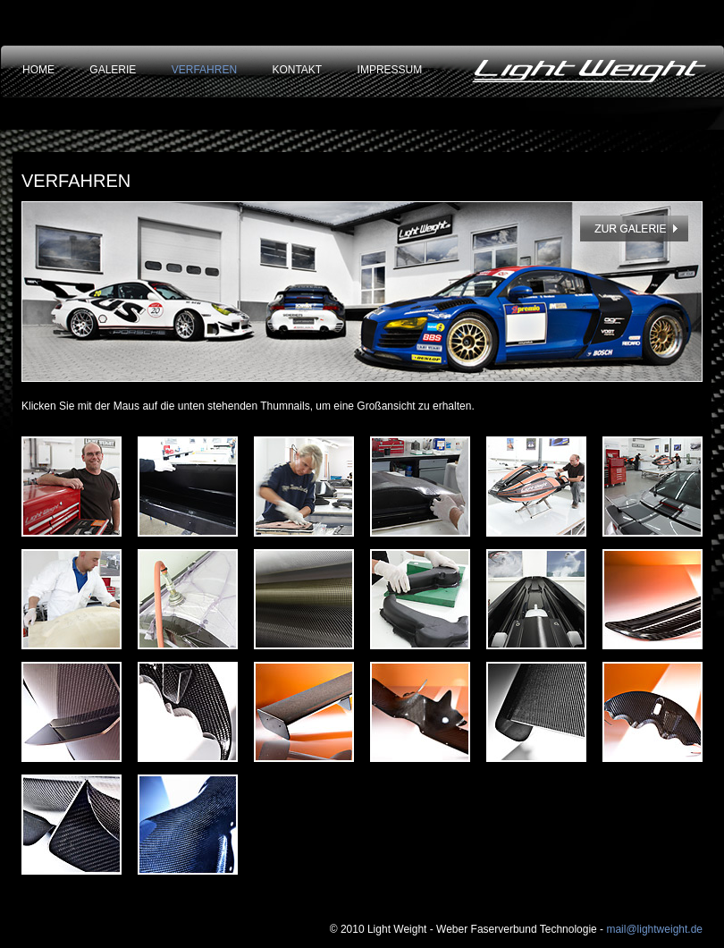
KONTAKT (297, 69)
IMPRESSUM (390, 69)
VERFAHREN (204, 69)
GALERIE (112, 69)
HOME (38, 69)
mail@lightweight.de (654, 929)
